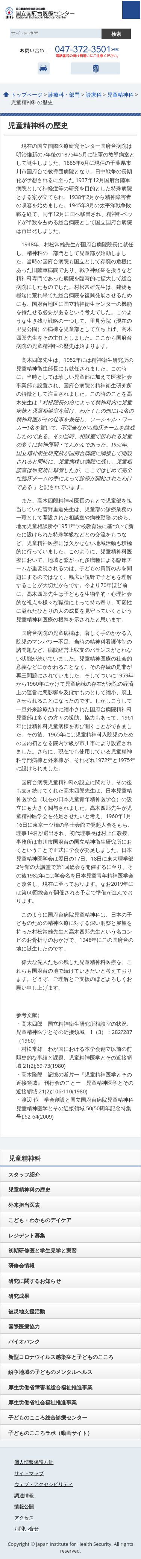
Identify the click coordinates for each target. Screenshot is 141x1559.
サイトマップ (29, 1473)
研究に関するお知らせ (34, 1280)
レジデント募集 (26, 1235)
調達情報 (24, 1495)
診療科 (94, 94)
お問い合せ (26, 1528)
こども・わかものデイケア (39, 1220)
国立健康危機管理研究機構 (94, 68)
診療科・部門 (64, 94)
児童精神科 (120, 94)
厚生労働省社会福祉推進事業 (42, 1402)
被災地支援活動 (26, 1311)
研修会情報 (21, 1265)
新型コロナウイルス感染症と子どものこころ (61, 1356)
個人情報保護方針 (33, 1462)
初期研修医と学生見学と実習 (42, 1250)
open (131, 10)
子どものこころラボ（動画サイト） (50, 1432)
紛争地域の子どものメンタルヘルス (50, 1371)
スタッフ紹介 (24, 1174)
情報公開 (24, 1506)
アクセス (44, 68)
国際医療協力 (24, 1326)
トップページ (26, 94)
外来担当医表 (24, 1204)
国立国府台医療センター (48, 13)
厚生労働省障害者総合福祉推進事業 (50, 1387)
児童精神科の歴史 (29, 1189)
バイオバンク (24, 1341)
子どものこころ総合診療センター (47, 1417)
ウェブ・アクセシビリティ (43, 1484)
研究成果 (18, 1295)
